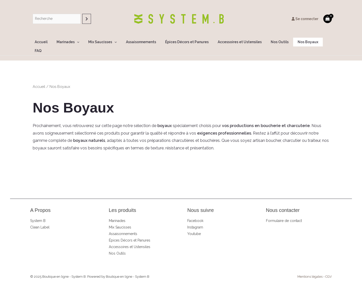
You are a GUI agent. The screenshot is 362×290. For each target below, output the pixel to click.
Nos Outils (272, 42)
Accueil (45, 42)
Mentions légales (310, 268)
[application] (79, 42)
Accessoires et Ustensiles (234, 42)
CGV (328, 268)
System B (38, 212)
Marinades (70, 42)
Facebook (195, 212)
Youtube (194, 225)
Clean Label (40, 218)
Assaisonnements (139, 42)
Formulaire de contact (284, 212)
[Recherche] (86, 19)
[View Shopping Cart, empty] (327, 19)
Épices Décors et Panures (183, 42)
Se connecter (305, 19)
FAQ (319, 42)
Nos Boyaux (298, 42)
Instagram (195, 218)
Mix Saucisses (103, 42)
